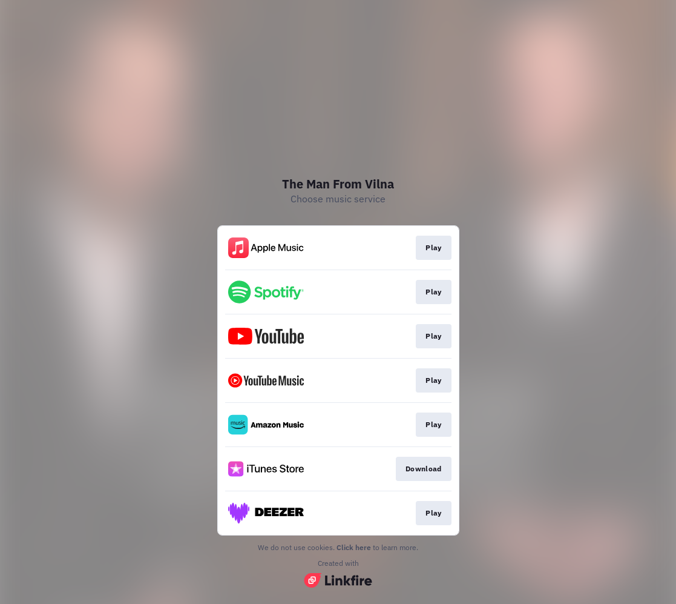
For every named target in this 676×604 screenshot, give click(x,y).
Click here (353, 547)
